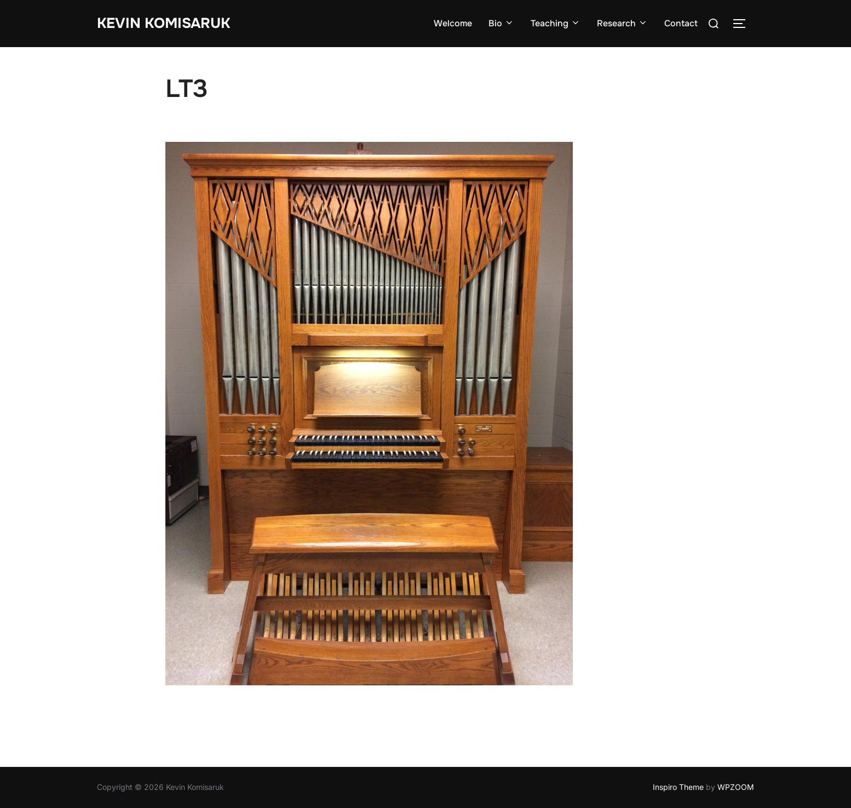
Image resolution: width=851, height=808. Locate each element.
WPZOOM (735, 787)
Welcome (453, 23)
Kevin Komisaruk (163, 23)
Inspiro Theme (678, 787)
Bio (501, 23)
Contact (681, 23)
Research (622, 23)
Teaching (555, 23)
